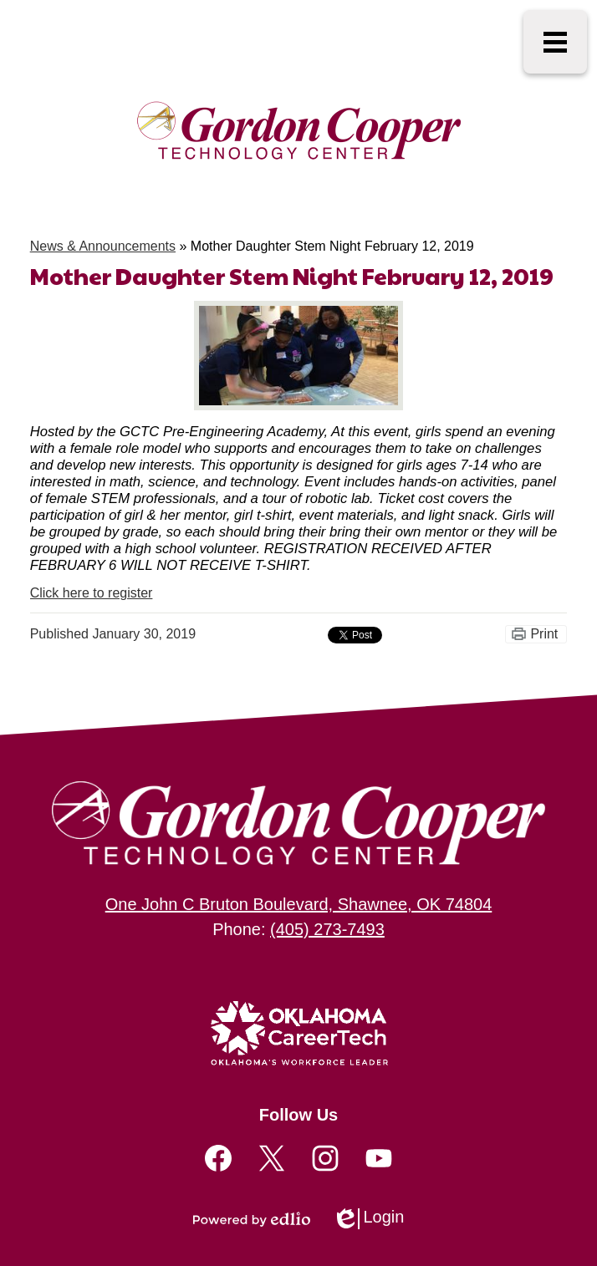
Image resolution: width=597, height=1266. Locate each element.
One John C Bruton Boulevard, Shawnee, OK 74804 (298, 904)
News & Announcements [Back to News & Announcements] (103, 246)
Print (544, 634)
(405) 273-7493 (327, 929)
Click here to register (91, 593)
